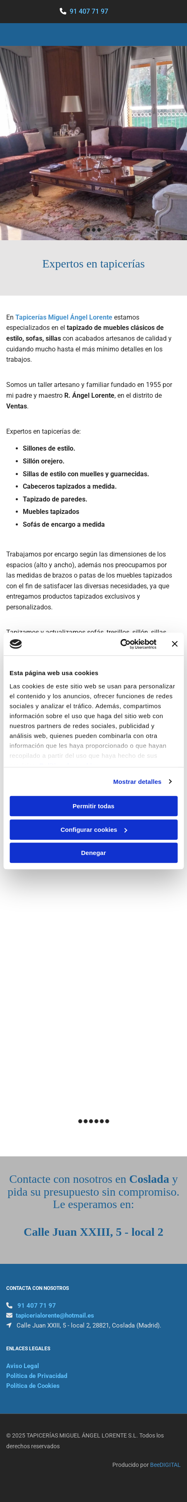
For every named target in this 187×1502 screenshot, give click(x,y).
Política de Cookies (33, 1386)
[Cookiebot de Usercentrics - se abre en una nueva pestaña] (120, 644)
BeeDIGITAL (165, 1464)
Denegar (93, 852)
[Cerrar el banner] (174, 644)
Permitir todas (93, 806)
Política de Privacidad (36, 1376)
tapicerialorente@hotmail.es (55, 1315)
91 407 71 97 (89, 11)
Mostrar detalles (137, 781)
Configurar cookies (94, 829)
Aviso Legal (22, 1366)
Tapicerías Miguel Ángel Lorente (63, 317)
